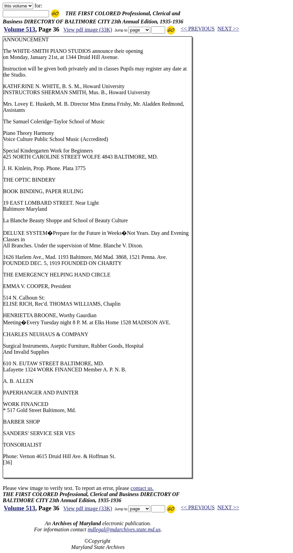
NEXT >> (228, 29)
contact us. (142, 488)
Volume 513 (19, 29)
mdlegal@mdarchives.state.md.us (124, 529)
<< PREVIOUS (198, 29)
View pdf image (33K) (87, 30)
